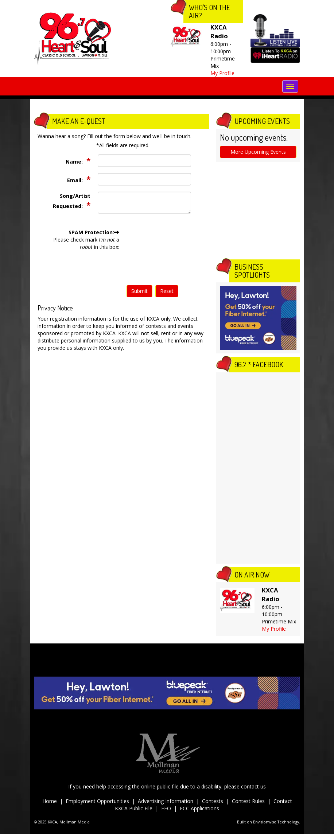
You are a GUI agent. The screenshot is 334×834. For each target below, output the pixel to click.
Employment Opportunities (97, 801)
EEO (166, 808)
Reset (167, 290)
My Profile (222, 73)
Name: (75, 161)
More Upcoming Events (258, 151)
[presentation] (156, 255)
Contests (212, 801)
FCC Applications (199, 808)
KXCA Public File (133, 808)
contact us (253, 786)
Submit (139, 290)
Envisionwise (264, 822)
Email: (75, 180)
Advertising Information (165, 801)
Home (49, 801)
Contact (282, 801)
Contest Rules (248, 801)
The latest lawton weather (258, 248)
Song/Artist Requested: (71, 201)
